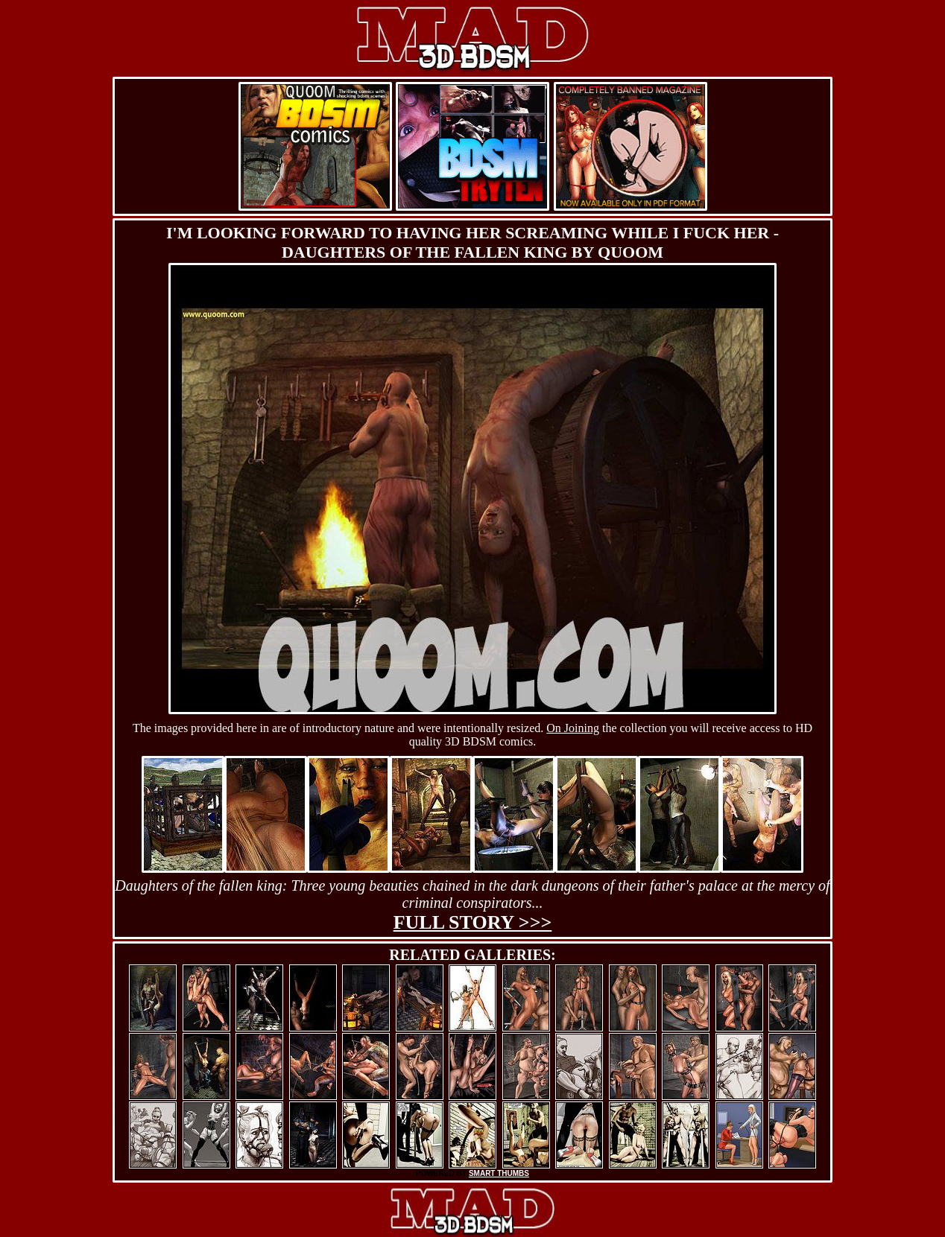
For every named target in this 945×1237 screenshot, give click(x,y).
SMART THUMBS (499, 1173)
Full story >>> (473, 922)
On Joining (572, 728)
